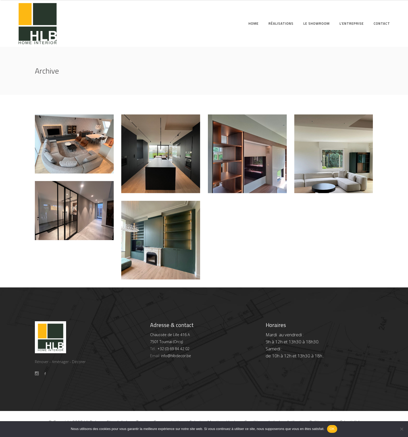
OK (332, 429)
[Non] (401, 429)
